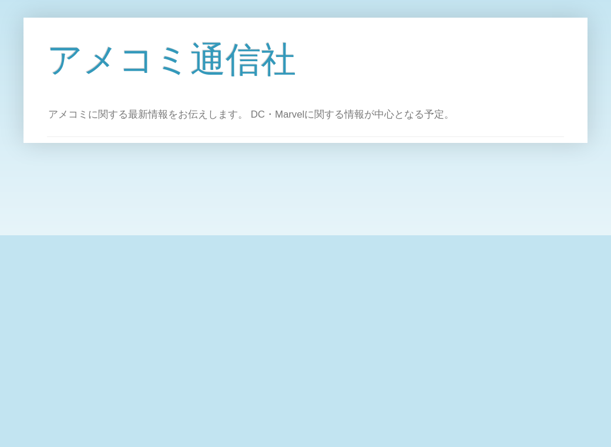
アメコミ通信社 (171, 59)
